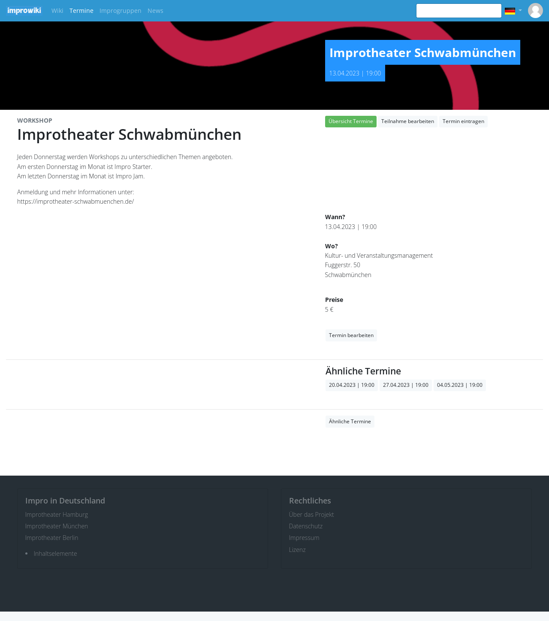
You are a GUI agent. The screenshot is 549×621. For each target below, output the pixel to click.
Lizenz (297, 550)
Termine (81, 10)
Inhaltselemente (55, 553)
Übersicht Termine (351, 121)
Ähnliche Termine (350, 421)
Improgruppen (121, 10)
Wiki (57, 10)
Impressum (304, 538)
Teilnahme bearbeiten (407, 121)
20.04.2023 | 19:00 (351, 385)
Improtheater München (56, 526)
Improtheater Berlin (51, 538)
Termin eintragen (463, 121)
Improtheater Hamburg (56, 514)
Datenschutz (306, 526)
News (155, 10)
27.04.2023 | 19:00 (405, 385)
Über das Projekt (311, 514)
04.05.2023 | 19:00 (460, 385)
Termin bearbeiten (351, 335)
